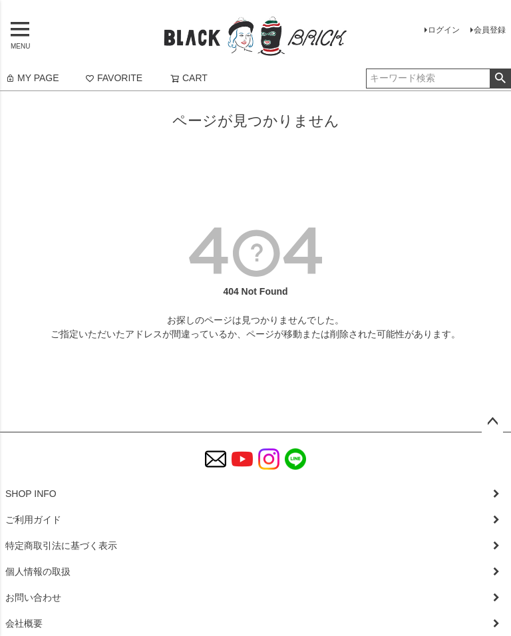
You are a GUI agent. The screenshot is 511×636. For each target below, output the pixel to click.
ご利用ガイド (33, 519)
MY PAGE (32, 78)
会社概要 (24, 623)
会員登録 (490, 30)
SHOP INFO (31, 493)
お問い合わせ (33, 597)
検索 (500, 78)
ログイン (444, 30)
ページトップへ (492, 421)
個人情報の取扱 (38, 571)
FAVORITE (113, 78)
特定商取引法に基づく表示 (61, 545)
